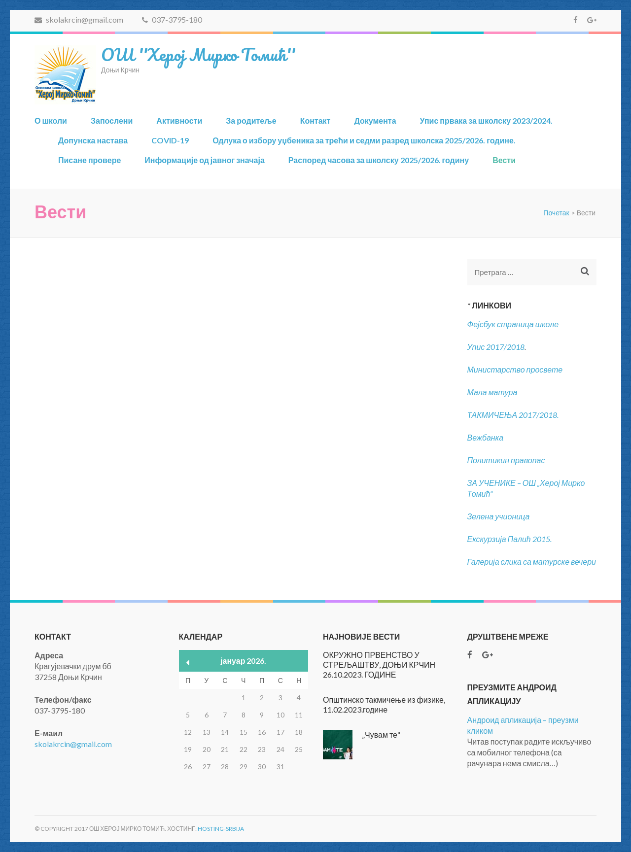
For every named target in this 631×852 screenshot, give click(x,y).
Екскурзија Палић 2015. (509, 539)
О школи (51, 120)
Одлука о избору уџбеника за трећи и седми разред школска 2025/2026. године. (364, 140)
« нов (188, 662)
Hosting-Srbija (221, 828)
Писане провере (89, 160)
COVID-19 (170, 140)
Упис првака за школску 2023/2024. (486, 120)
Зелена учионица (498, 516)
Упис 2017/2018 (496, 346)
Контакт (315, 120)
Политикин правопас (506, 460)
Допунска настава (93, 140)
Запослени (112, 120)
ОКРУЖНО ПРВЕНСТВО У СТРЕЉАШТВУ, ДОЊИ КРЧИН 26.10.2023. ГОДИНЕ (379, 664)
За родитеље (251, 120)
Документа (375, 120)
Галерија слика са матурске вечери (531, 561)
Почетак (556, 212)
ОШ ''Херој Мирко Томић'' (198, 54)
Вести (504, 160)
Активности (179, 120)
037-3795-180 (172, 19)
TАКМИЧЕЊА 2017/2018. (513, 414)
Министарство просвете (515, 369)
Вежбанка (485, 437)
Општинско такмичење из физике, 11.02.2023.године (384, 704)
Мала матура (493, 392)
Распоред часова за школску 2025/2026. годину (378, 160)
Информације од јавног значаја (204, 160)
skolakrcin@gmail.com (79, 19)
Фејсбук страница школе (513, 324)
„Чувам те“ (381, 734)
